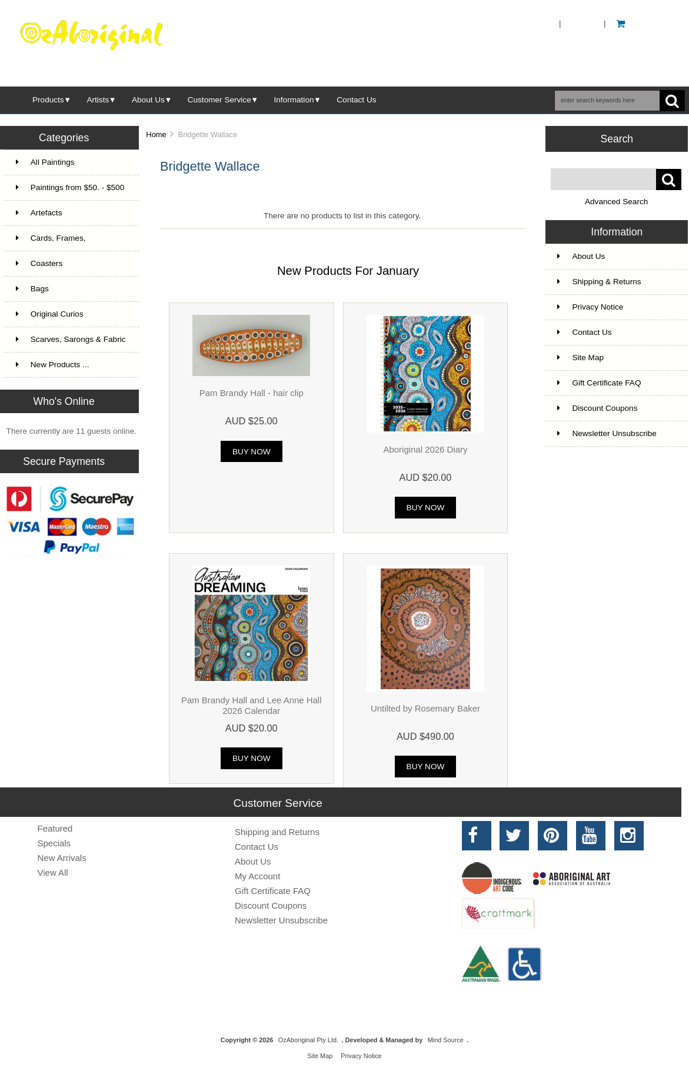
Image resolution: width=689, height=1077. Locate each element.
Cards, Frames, (51, 238)
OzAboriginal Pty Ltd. (308, 1039)
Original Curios (50, 314)
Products (48, 99)
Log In (582, 23)
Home (537, 23)
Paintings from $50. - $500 (70, 187)
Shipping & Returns (599, 281)
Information (294, 99)
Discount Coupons (597, 408)
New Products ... (52, 364)
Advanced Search (616, 201)
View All (53, 872)
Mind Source (446, 1039)
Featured (55, 828)
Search (616, 139)
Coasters (39, 263)
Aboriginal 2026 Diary (425, 449)
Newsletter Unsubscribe (607, 433)
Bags (32, 288)
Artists (97, 99)
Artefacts (39, 212)
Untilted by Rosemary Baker (425, 708)
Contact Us (356, 99)
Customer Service (219, 99)
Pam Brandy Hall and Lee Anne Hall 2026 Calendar (251, 705)
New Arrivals (62, 858)
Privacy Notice (590, 307)
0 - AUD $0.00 (648, 23)
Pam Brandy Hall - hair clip (251, 393)
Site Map (580, 357)
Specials (54, 843)
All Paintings (45, 162)
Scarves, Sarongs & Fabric (71, 339)
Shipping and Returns (277, 832)
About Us (148, 99)
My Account (257, 876)
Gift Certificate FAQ (599, 382)
